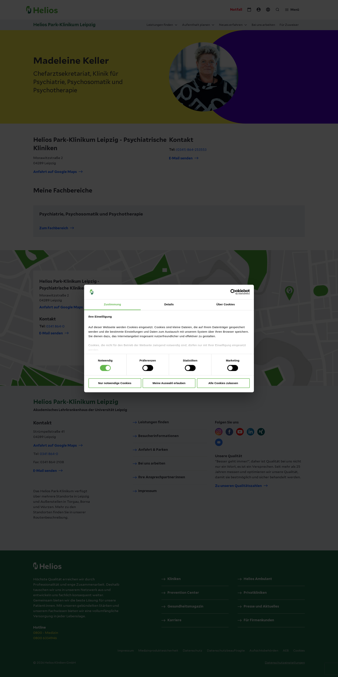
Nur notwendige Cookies (114, 383)
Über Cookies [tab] (225, 304)
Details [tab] (169, 304)
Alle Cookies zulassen (223, 383)
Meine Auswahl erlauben (169, 383)
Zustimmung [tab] (112, 304)
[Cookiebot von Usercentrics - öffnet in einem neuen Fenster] (233, 292)
